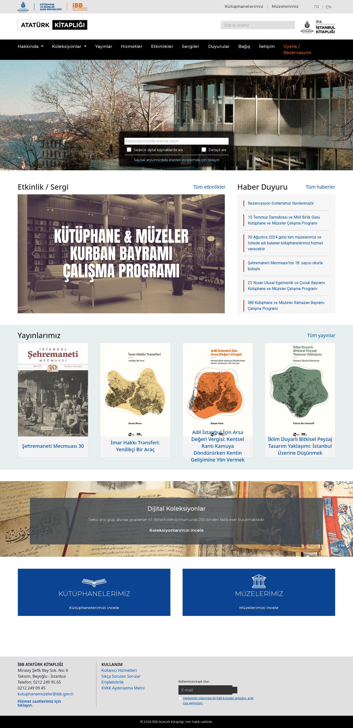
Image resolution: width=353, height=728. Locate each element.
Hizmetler (131, 46)
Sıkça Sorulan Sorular (120, 676)
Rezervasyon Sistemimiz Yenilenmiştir (281, 203)
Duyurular (219, 46)
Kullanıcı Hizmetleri (119, 670)
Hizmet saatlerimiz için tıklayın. (39, 703)
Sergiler (190, 46)
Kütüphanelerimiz (244, 6)
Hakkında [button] (28, 46)
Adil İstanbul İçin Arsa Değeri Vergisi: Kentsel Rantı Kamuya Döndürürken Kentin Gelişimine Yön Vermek (218, 446)
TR (316, 7)
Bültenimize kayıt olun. (194, 681)
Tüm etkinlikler (209, 187)
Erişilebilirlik (112, 682)
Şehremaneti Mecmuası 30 (53, 446)
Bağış (244, 46)
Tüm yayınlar (321, 335)
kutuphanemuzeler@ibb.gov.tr (46, 694)
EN (328, 7)
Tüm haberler (320, 187)
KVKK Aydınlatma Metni (123, 688)
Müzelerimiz (285, 6)
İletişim (267, 46)
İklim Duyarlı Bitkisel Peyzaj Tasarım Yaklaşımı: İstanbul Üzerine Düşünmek (300, 446)
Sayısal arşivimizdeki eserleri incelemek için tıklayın (176, 160)
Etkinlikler (162, 46)
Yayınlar (103, 46)
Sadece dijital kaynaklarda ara (155, 149)
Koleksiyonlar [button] (66, 46)
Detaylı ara (214, 149)
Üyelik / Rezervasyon (297, 49)
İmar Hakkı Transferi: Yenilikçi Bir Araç (135, 446)
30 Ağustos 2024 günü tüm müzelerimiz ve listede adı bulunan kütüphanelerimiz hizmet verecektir (285, 243)
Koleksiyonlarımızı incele (176, 530)
